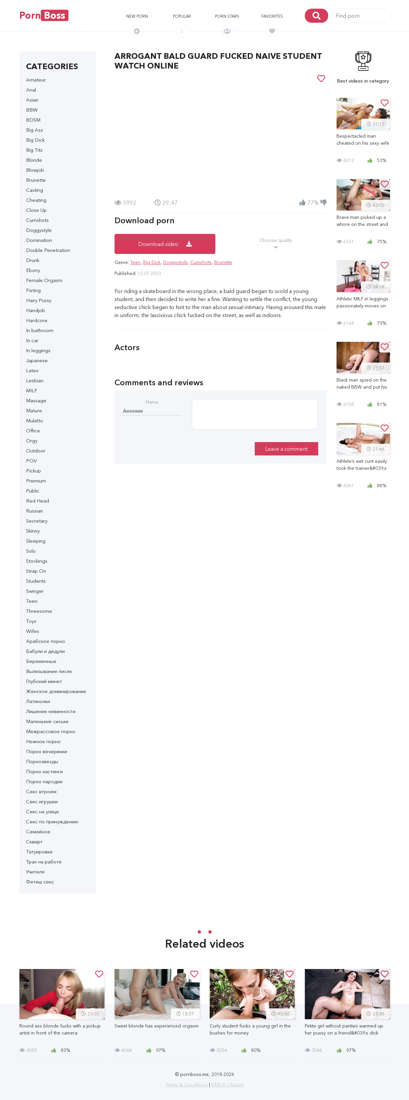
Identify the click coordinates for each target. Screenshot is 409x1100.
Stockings (36, 561)
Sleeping (35, 541)
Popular (182, 16)
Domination (39, 240)
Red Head (37, 501)
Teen (31, 601)
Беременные (41, 661)
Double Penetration (48, 250)
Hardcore (36, 320)
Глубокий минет (44, 681)
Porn (43, 15)
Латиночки (38, 701)
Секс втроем (41, 791)
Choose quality (276, 244)
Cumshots (37, 220)
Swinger (35, 591)
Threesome (39, 611)
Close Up (36, 210)
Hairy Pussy (38, 300)
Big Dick (35, 140)
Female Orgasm (44, 280)
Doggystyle (39, 230)
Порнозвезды (42, 761)
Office (33, 430)
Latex (32, 370)
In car (32, 340)
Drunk (32, 260)
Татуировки (39, 851)
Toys (31, 621)
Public (32, 491)
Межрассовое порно (50, 731)
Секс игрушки (42, 801)
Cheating (36, 200)
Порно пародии (44, 781)
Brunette (36, 180)
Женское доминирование (56, 691)
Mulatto (34, 420)
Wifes (32, 631)
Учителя (35, 871)
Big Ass (34, 130)
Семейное (38, 831)
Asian (32, 100)
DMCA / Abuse (227, 1085)
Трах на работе (44, 861)
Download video (165, 244)
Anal (31, 90)
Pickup (33, 470)
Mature (34, 410)
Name (152, 402)
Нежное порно (43, 741)
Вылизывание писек (49, 671)
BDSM (33, 120)
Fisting (33, 290)
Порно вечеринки (46, 751)
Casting (34, 190)
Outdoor (35, 450)
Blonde (34, 160)
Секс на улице (42, 811)
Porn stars (227, 16)
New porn (137, 16)
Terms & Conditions (187, 1085)
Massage (36, 400)
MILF (31, 390)
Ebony (33, 270)
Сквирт (34, 841)
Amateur (36, 80)
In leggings (38, 350)
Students (36, 581)
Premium (36, 480)
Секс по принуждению (52, 821)
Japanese (37, 360)
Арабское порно (45, 641)
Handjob (35, 310)
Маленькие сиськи (47, 721)
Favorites (272, 16)
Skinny (33, 531)
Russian (34, 511)
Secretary (36, 521)
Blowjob (35, 170)
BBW (32, 110)
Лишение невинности (50, 711)
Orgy (31, 440)
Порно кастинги (44, 771)
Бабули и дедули (45, 651)
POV (31, 460)
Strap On (36, 571)
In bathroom (39, 330)
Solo (31, 551)
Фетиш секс (40, 881)
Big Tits (34, 150)
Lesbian (34, 380)
